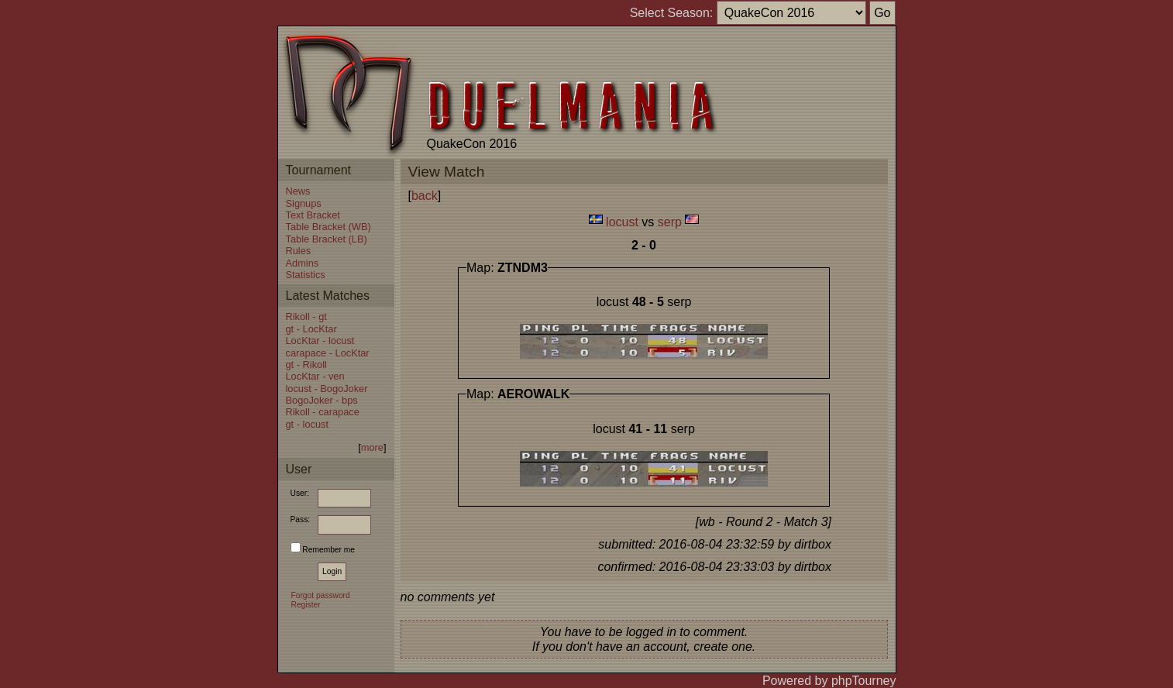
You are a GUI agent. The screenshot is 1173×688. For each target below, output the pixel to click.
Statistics (305, 274)
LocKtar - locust (320, 340)
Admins (302, 263)
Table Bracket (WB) (328, 226)
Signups (304, 203)
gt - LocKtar (311, 329)
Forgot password (320, 595)
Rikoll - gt (306, 316)
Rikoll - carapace (322, 412)
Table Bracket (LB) (326, 239)
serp (670, 222)
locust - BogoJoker (327, 388)
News (298, 191)
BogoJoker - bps (322, 400)
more (372, 447)
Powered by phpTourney (829, 680)
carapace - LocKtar (328, 353)
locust (622, 222)
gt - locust (307, 424)
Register (306, 604)
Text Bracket (313, 215)
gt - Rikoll (306, 364)
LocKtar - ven (315, 376)
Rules (298, 250)
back (424, 195)
